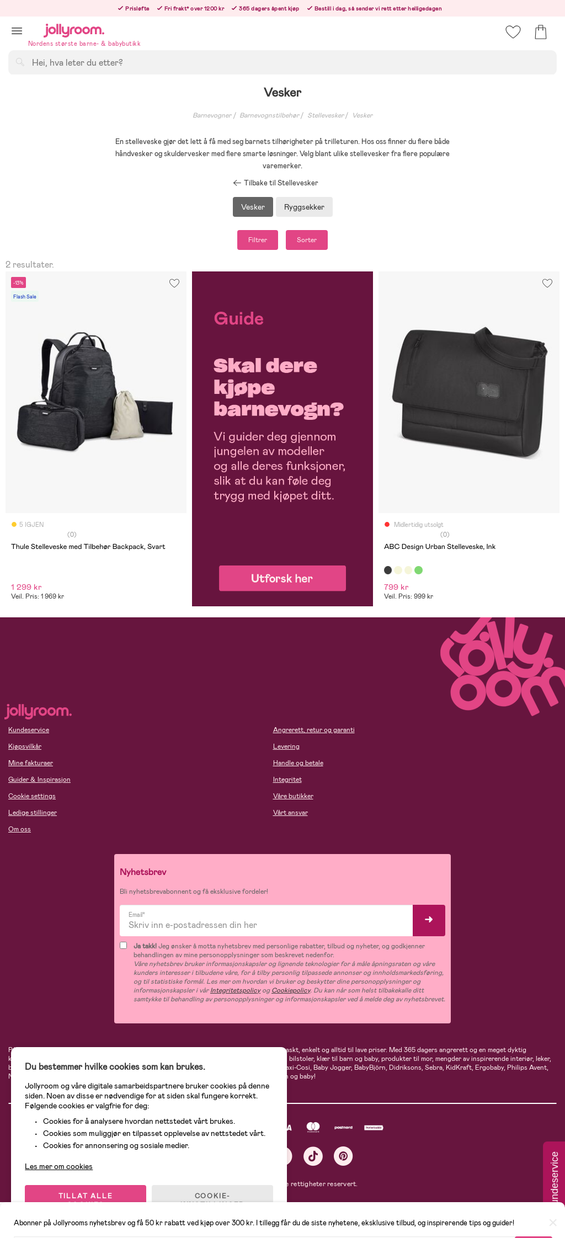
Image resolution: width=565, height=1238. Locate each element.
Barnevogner (212, 115)
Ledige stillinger (32, 812)
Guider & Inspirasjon (39, 779)
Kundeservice (28, 729)
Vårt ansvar (290, 812)
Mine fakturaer (30, 763)
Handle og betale (298, 763)
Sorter (307, 240)
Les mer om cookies (59, 1166)
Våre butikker (293, 796)
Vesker (362, 115)
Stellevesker (325, 115)
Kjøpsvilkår (24, 746)
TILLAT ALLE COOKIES (85, 1200)
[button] (17, 31)
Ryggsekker (304, 207)
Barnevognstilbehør (269, 115)
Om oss (19, 829)
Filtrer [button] (257, 240)
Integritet (287, 779)
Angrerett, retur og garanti (314, 729)
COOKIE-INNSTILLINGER (212, 1200)
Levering (286, 746)
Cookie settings (32, 796)
